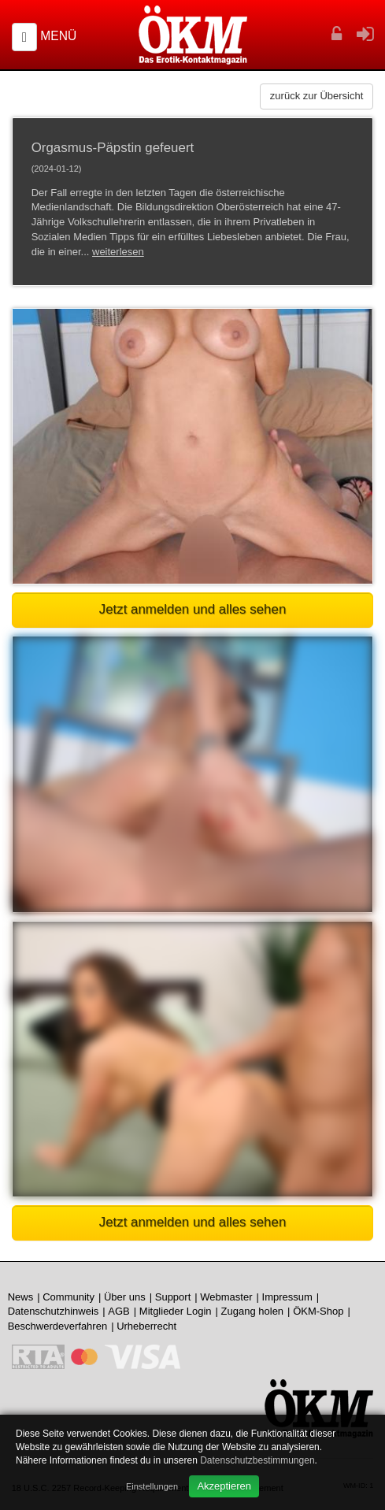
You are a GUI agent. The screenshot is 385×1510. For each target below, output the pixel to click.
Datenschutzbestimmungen (257, 1460)
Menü (58, 36)
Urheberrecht (146, 1326)
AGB (118, 1311)
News (21, 1297)
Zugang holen (252, 1311)
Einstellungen (152, 1486)
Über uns (125, 1297)
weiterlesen (118, 252)
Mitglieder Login (175, 1311)
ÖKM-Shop (318, 1311)
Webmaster (226, 1297)
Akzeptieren (224, 1486)
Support (173, 1297)
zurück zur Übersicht (316, 96)
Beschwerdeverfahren (57, 1326)
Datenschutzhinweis (53, 1311)
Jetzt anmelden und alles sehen (193, 609)
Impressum (287, 1297)
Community (68, 1297)
